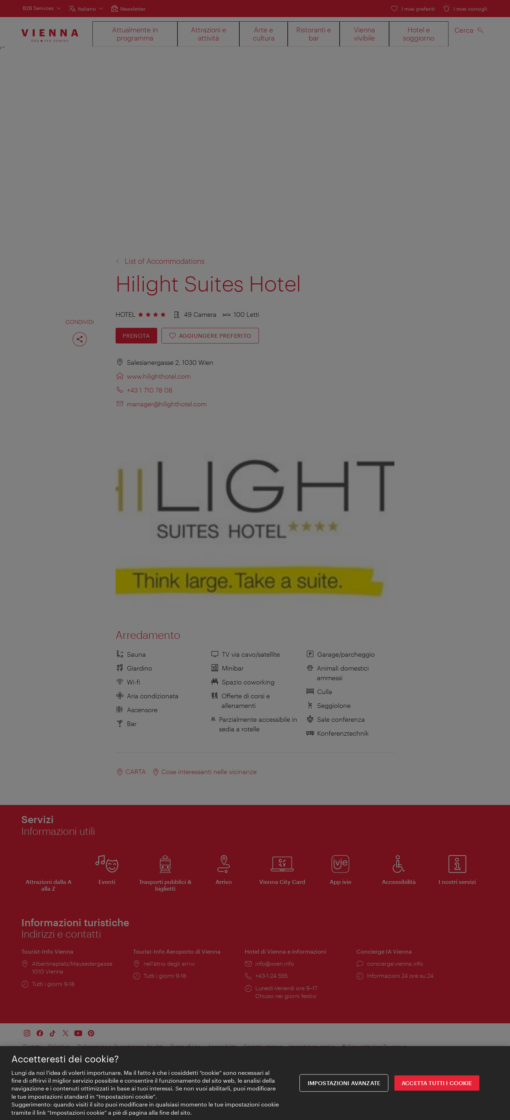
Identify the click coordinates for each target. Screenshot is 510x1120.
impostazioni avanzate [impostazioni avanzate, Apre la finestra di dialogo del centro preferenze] (344, 1085)
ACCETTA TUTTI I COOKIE (437, 1085)
